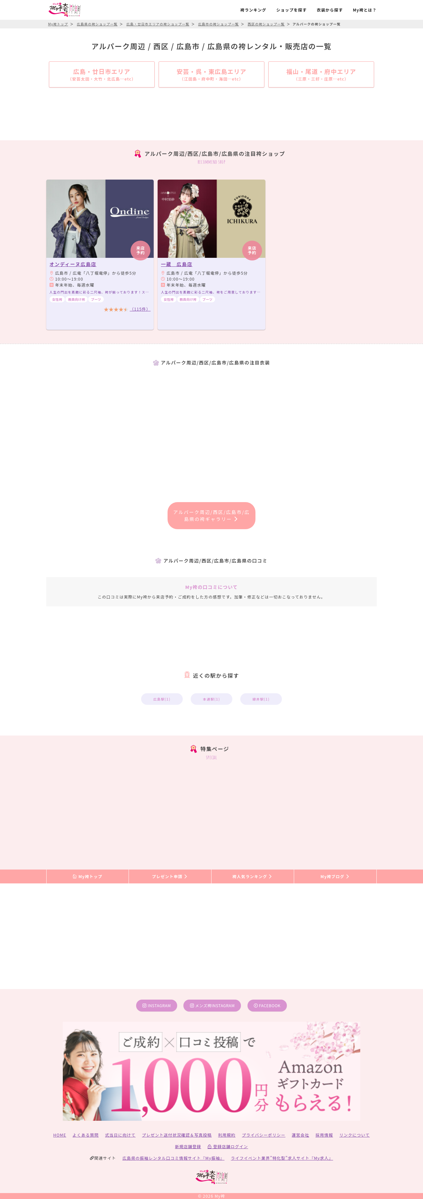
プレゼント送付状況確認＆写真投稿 (177, 1135)
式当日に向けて (120, 1135)
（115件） (140, 309)
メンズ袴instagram (212, 1005)
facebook (267, 1005)
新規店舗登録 (188, 1146)
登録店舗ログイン (228, 1146)
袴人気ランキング (252, 876)
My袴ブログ (335, 876)
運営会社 (300, 1135)
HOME (59, 1135)
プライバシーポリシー (264, 1135)
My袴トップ (87, 876)
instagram (156, 1005)
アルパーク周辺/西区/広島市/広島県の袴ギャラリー (211, 515)
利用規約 (227, 1135)
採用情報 (324, 1135)
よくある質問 (86, 1135)
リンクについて (354, 1135)
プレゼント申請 (170, 876)
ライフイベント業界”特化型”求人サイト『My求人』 (282, 1158)
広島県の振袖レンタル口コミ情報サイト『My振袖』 (174, 1158)
